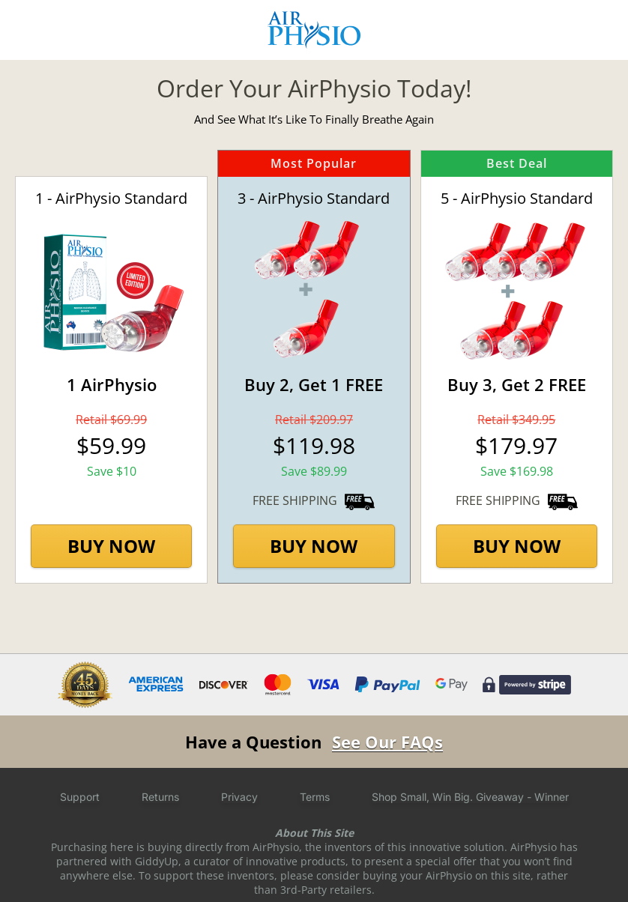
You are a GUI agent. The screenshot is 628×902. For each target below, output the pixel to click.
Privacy (239, 796)
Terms (315, 796)
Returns (160, 796)
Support (80, 796)
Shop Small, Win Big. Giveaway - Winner (470, 796)
